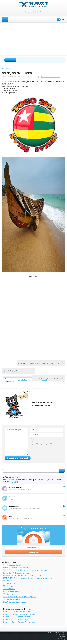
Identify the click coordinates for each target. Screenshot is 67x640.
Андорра (15, 482)
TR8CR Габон (9, 588)
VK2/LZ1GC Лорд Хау (12, 599)
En (62, 19)
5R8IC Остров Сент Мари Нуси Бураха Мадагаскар (25, 570)
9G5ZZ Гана (8, 580)
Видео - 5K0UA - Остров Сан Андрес (19, 622)
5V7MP (8, 68)
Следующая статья (49, 378)
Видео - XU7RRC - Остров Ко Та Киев (19, 614)
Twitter (35, 12)
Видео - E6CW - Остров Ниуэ (15, 619)
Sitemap (62, 637)
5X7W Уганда (9, 586)
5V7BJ (4, 68)
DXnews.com (60, 634)
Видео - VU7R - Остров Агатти (16, 616)
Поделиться (22, 380)
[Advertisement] (33, 39)
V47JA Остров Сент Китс (14, 565)
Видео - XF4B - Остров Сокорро (17, 611)
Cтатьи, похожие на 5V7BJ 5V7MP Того (38, 363)
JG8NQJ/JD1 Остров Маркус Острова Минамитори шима (28, 578)
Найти (62, 471)
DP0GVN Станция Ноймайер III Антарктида (22, 575)
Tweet (44, 380)
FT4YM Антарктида (11, 591)
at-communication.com (56, 632)
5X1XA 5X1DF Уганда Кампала (16, 573)
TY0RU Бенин (9, 594)
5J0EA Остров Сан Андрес (14, 602)
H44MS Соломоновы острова (16, 567)
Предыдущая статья (18, 371)
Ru (58, 19)
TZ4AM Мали (9, 583)
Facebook (40, 12)
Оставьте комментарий (50, 77)
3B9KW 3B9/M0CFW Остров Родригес (19, 596)
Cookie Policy (60, 639)
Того (13, 68)
